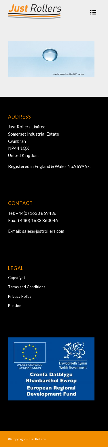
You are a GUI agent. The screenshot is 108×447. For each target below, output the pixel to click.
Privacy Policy (19, 296)
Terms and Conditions (26, 287)
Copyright (16, 277)
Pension (14, 305)
